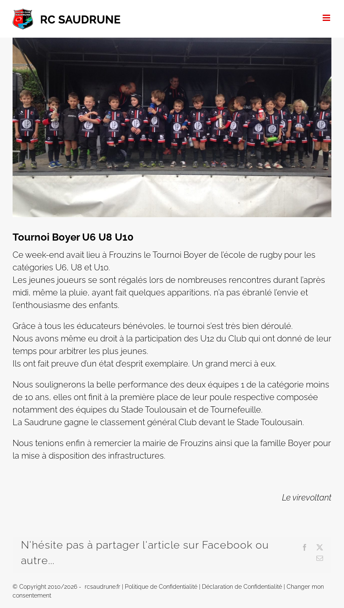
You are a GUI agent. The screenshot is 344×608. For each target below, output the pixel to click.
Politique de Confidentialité (161, 586)
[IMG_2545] (172, 127)
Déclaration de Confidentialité (242, 586)
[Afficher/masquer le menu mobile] (327, 17)
